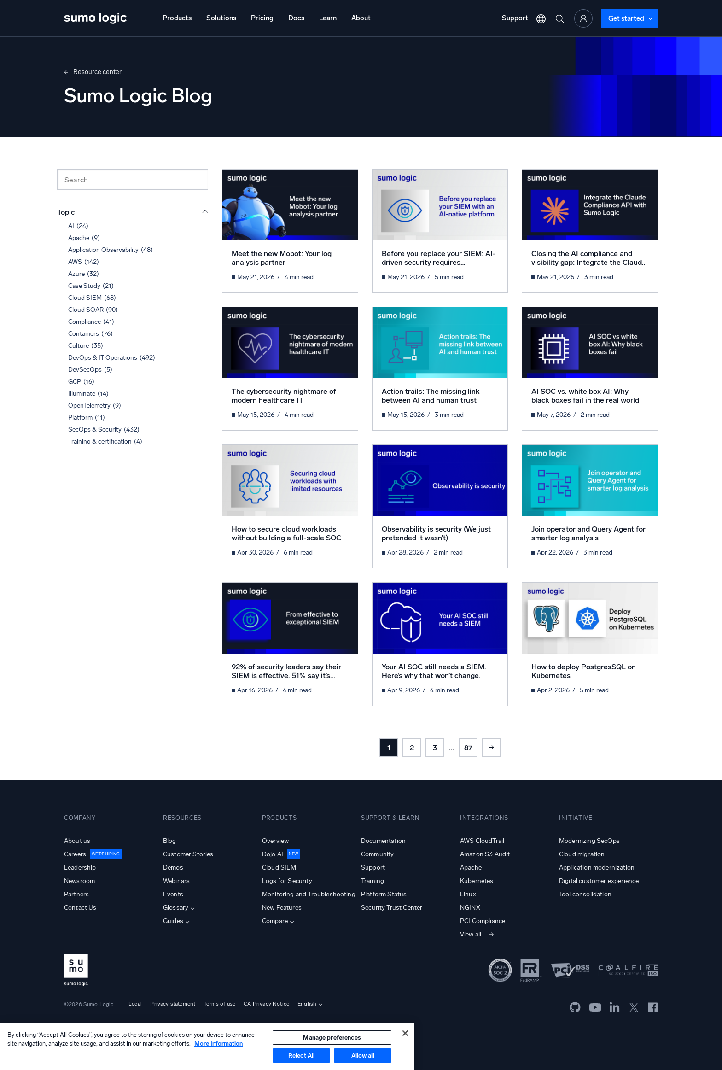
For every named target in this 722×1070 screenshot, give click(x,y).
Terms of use (219, 1003)
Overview (275, 841)
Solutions (221, 18)
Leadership (80, 867)
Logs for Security (287, 881)
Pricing (262, 18)
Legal (135, 1003)
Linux (468, 894)
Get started (626, 18)
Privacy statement (172, 1003)
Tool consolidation (585, 894)
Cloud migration (582, 854)
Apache (471, 867)
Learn (328, 18)
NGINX (470, 908)
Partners (76, 894)
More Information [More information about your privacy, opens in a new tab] (218, 1043)
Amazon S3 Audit (485, 854)
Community (377, 854)
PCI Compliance (482, 921)
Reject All (301, 1055)
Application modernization (597, 867)
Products (177, 18)
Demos (173, 867)
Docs (296, 18)
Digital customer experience (599, 881)
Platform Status (384, 894)
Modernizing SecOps (589, 841)
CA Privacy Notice (266, 1003)
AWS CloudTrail (482, 841)
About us (77, 841)
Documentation (383, 841)
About (361, 18)
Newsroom (79, 881)
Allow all (362, 1055)
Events (173, 894)
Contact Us (80, 908)
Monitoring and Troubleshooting (308, 894)
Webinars (176, 881)
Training (372, 881)
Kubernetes (477, 881)
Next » (491, 747)
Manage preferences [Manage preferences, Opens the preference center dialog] (332, 1037)
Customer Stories (188, 854)
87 (468, 747)
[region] (207, 1046)
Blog (169, 841)
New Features (282, 908)
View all (470, 934)
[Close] (405, 1033)
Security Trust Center (391, 908)
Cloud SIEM (279, 867)
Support (515, 18)
